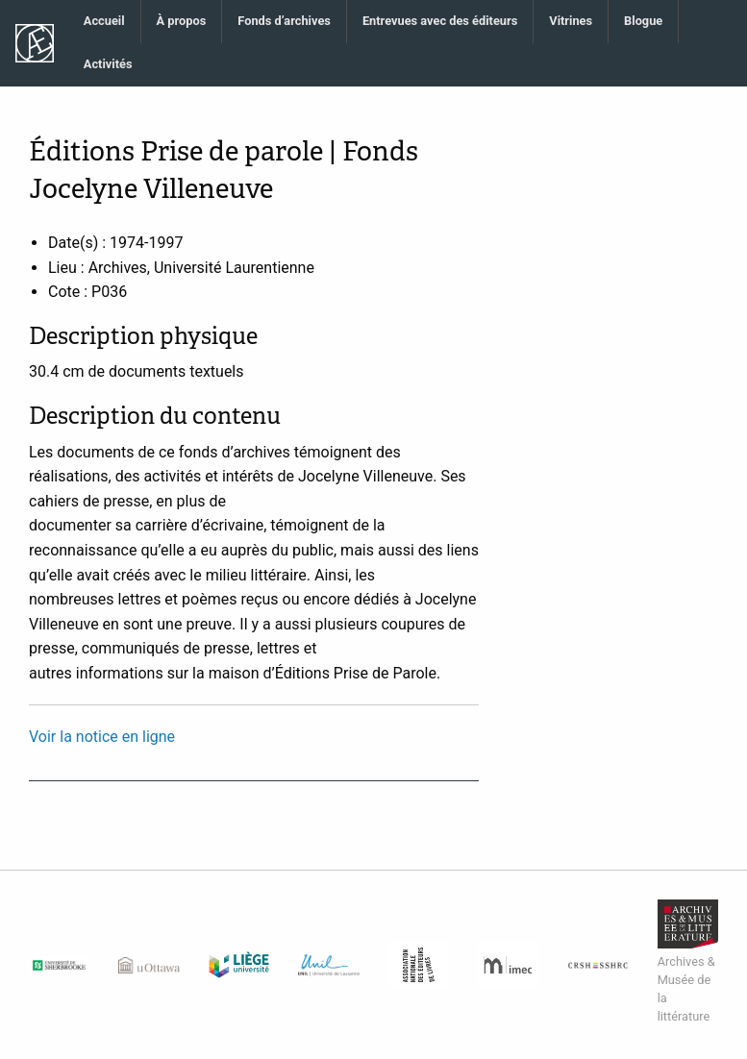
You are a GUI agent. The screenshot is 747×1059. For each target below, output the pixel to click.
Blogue (643, 20)
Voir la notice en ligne (102, 736)
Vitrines (570, 20)
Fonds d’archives (284, 20)
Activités (108, 64)
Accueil (104, 20)
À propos (182, 20)
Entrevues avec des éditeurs (439, 20)
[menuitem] (104, 21)
